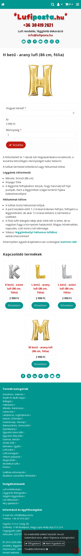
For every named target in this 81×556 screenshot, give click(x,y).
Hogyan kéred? (16, 108)
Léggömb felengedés (14, 492)
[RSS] (57, 41)
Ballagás (7, 401)
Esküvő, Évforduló (12, 418)
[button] (77, 4)
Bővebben (14, 305)
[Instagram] (51, 41)
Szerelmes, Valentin (13, 394)
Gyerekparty (9, 428)
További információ (34, 549)
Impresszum (9, 549)
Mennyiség (14, 130)
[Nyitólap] (3, 4)
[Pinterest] (40, 376)
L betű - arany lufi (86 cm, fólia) (41, 288)
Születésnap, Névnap (14, 422)
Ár (7, 119)
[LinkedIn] (46, 41)
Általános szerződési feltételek (19, 475)
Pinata (6, 467)
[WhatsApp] (46, 376)
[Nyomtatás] (58, 376)
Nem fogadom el (53, 543)
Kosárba (16, 145)
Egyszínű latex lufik (13, 432)
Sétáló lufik (8, 442)
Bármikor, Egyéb (11, 446)
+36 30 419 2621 (21, 518)
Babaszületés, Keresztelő (16, 425)
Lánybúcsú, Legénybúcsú (16, 415)
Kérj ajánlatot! (10, 503)
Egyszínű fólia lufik (12, 435)
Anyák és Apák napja (14, 397)
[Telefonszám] (29, 41)
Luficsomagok (10, 453)
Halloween (8, 404)
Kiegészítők (9, 460)
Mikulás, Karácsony (13, 408)
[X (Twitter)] (29, 376)
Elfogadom (32, 543)
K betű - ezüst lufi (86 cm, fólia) (14, 288)
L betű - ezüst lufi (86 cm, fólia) (67, 288)
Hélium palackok (11, 456)
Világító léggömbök (13, 496)
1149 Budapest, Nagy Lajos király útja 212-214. (38, 527)
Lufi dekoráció (10, 499)
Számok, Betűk (11, 439)
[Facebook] (34, 41)
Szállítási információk (14, 472)
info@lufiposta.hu (40, 35)
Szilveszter (8, 411)
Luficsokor (8, 449)
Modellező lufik (11, 463)
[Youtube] (40, 41)
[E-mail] (23, 41)
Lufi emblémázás (12, 489)
